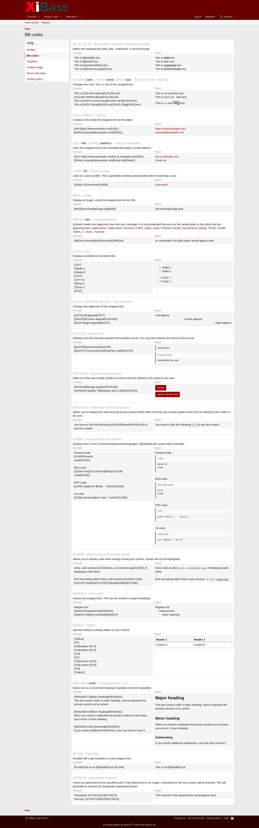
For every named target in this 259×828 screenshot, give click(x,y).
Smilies (31, 49)
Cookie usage (35, 67)
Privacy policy (35, 79)
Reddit (177, 227)
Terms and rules (36, 73)
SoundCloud (189, 227)
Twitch (76, 231)
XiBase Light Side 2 (36, 818)
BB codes (33, 55)
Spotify (202, 227)
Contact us (179, 818)
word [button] (194, 424)
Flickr (140, 227)
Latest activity (32, 22)
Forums (31, 16)
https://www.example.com (170, 128)
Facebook (129, 227)
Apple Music (99, 227)
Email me (160, 160)
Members (71, 16)
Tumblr (221, 227)
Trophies (32, 61)
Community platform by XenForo (129, 825)
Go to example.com (166, 156)
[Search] (226, 16)
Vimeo (89, 231)
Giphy (147, 227)
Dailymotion (115, 227)
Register (46, 22)
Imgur (156, 227)
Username (161, 184)
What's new (51, 16)
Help (226, 818)
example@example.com (169, 132)
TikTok (212, 227)
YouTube (99, 231)
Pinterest (166, 227)
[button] (39, 16)
